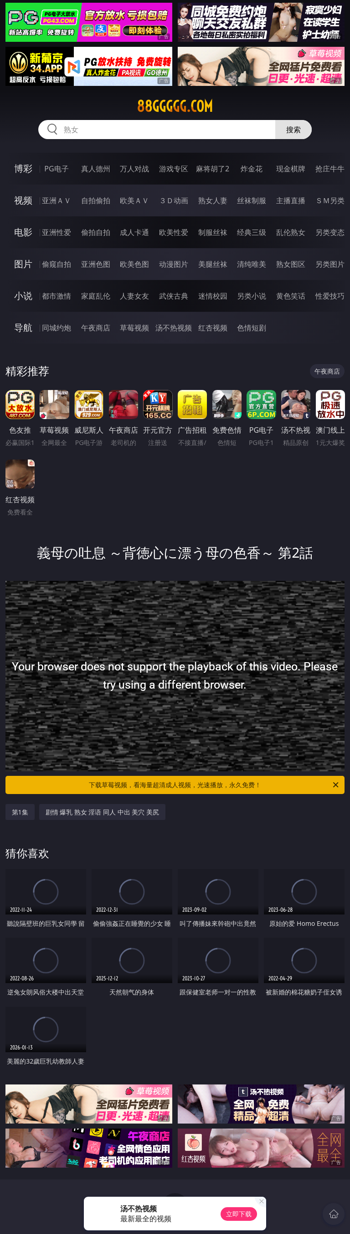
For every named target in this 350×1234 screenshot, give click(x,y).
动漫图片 (173, 264)
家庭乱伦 (95, 296)
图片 (23, 264)
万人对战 (134, 169)
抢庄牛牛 (330, 169)
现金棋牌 (290, 169)
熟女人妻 (212, 200)
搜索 (293, 130)
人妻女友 (134, 296)
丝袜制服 (251, 200)
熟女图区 (290, 264)
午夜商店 (95, 328)
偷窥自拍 (56, 264)
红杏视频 (212, 328)
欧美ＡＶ (134, 200)
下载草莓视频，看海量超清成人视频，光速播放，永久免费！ (214, 784)
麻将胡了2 (212, 169)
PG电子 (56, 169)
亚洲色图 (95, 264)
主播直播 (290, 200)
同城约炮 (56, 328)
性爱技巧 (330, 296)
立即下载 (239, 1213)
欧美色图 (134, 264)
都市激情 (56, 296)
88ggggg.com (175, 106)
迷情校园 (212, 296)
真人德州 (95, 169)
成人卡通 (134, 232)
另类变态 (330, 232)
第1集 (20, 812)
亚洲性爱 (56, 232)
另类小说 (251, 296)
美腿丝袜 (212, 264)
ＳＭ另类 (330, 200)
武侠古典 (173, 296)
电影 (23, 232)
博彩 (23, 168)
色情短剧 (251, 328)
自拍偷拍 (95, 200)
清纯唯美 (251, 264)
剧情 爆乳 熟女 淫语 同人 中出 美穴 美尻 (102, 812)
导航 (23, 327)
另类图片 (330, 264)
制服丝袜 (212, 232)
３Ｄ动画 (173, 200)
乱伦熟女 (290, 232)
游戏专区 (173, 169)
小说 (23, 296)
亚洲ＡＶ (56, 200)
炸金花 (251, 169)
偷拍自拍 (95, 232)
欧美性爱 (173, 232)
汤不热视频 (173, 328)
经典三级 (251, 232)
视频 (23, 200)
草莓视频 (134, 328)
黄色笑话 (290, 296)
